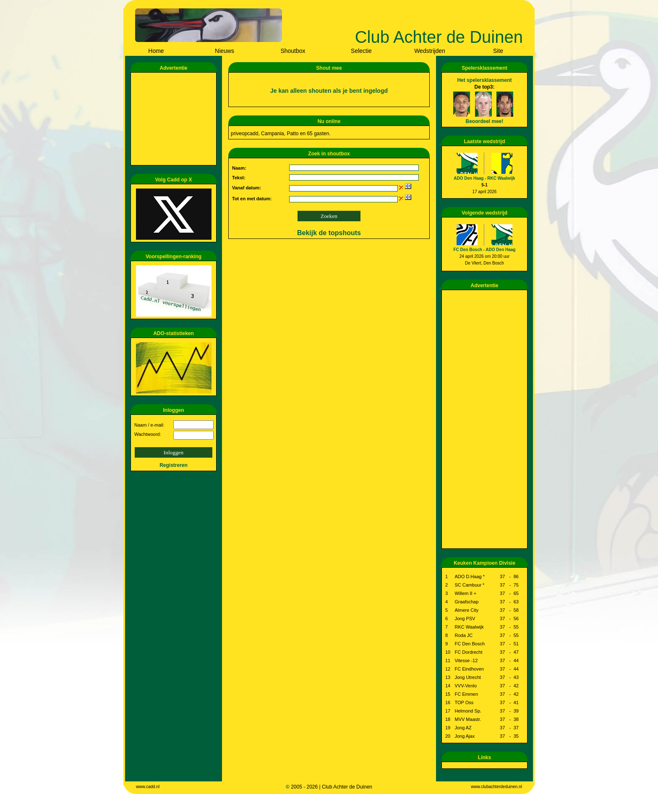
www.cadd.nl (147, 786)
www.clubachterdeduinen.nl (496, 786)
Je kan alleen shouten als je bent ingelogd (329, 90)
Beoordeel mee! (484, 121)
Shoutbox (292, 50)
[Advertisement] (175, 119)
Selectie (361, 50)
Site (498, 50)
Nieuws (224, 50)
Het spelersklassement (484, 80)
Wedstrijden (429, 50)
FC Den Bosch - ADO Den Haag (485, 249)
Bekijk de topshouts (329, 232)
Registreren (173, 465)
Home (156, 50)
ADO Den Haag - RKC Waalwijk (484, 178)
